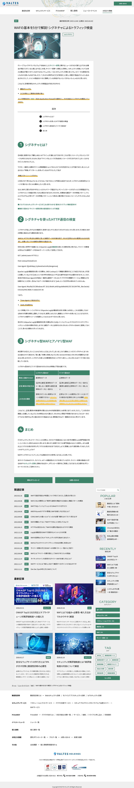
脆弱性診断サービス (102, 660)
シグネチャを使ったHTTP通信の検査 (55, 121)
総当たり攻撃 (100, 669)
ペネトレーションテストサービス (41, 703)
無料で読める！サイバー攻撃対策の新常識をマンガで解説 (38, 208)
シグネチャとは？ (48, 116)
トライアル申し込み (95, 715)
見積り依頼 (78, 737)
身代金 (99, 655)
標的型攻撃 (100, 673)
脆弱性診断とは (35, 695)
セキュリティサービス (43, 11)
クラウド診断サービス (63, 703)
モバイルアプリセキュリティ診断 (74, 695)
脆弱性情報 (100, 664)
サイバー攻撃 (54, 65)
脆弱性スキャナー (112, 664)
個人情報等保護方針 (48, 744)
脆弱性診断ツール (110, 655)
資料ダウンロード (33, 480)
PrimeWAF (60, 10)
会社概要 (33, 744)
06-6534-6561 (91, 776)
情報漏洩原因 (111, 673)
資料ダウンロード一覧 (38, 737)
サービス (77, 715)
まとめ (45, 131)
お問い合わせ (123, 3)
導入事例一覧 (35, 730)
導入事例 (73, 10)
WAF (16, 21)
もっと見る (108, 678)
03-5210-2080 (70, 776)
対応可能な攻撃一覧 (63, 715)
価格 (84, 715)
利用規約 (108, 715)
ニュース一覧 (34, 722)
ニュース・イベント (90, 10)
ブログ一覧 (53, 737)
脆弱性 (54, 247)
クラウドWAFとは (48, 715)
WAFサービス (35, 707)
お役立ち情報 (107, 11)
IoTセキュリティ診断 (95, 695)
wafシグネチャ (68, 34)
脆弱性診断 (26, 11)
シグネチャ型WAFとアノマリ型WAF (54, 126)
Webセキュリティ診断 (52, 695)
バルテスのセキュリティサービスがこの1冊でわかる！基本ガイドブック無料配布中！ (47, 204)
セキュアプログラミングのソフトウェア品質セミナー (91, 703)
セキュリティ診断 (30, 463)
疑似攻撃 (110, 669)
